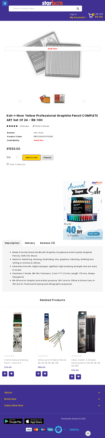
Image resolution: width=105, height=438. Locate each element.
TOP (88, 433)
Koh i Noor (38, 132)
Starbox (75, 418)
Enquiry (47, 157)
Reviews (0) (47, 243)
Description (12, 243)
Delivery (30, 243)
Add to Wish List (17, 164)
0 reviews (24, 126)
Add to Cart (31, 157)
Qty (9, 157)
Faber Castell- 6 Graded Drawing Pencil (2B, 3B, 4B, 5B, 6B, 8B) (85, 363)
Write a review (41, 126)
